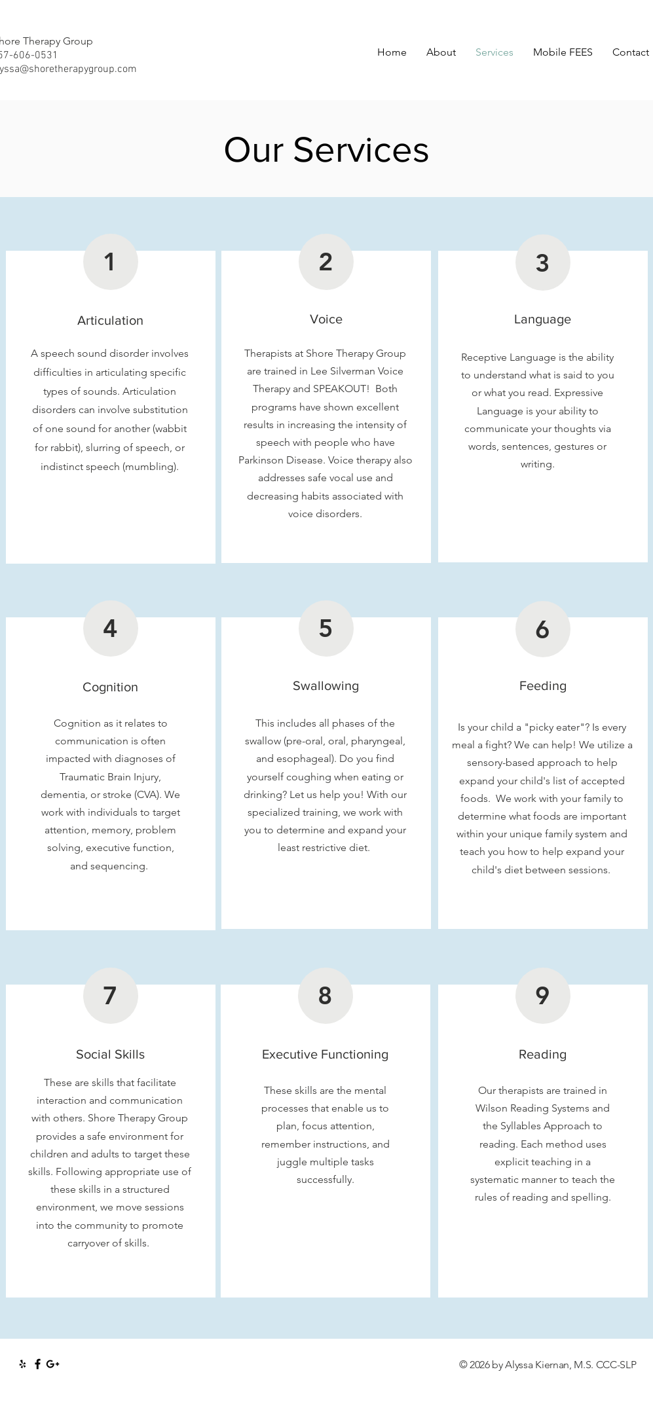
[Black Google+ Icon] (53, 1364)
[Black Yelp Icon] (22, 1364)
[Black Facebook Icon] (38, 1364)
